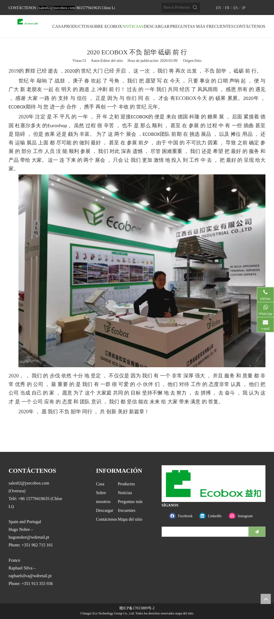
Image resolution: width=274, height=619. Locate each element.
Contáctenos (106, 519)
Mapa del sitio (130, 519)
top (266, 599)
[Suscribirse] (256, 532)
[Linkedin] (213, 516)
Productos (126, 484)
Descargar (104, 510)
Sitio (198, 61)
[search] (204, 532)
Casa (100, 484)
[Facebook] (183, 516)
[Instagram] (242, 516)
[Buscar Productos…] (176, 7)
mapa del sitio (184, 613)
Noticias (125, 492)
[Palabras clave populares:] (195, 7)
